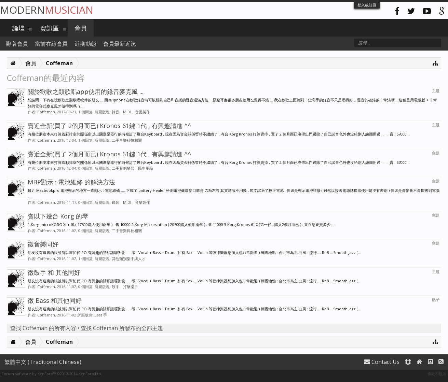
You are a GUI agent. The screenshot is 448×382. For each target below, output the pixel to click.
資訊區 (49, 28)
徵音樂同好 (43, 244)
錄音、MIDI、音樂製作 (131, 111)
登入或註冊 (366, 5)
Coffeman (46, 111)
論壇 (18, 28)
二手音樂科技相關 (127, 140)
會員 (80, 28)
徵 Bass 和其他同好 (55, 300)
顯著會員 (17, 43)
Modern (46, 10)
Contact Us (381, 362)
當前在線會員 (51, 43)
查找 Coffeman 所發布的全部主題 (122, 328)
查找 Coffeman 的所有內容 (43, 328)
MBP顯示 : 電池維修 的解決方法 (71, 182)
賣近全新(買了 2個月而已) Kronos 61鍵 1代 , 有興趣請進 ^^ (109, 126)
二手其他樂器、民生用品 (132, 168)
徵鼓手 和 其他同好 (54, 272)
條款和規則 (436, 373)
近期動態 (85, 43)
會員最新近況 (119, 43)
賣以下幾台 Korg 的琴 (58, 216)
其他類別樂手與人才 (129, 258)
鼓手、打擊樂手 (125, 286)
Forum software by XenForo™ (52, 373)
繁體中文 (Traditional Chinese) (42, 362)
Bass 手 (100, 314)
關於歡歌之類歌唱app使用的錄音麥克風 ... (86, 91)
